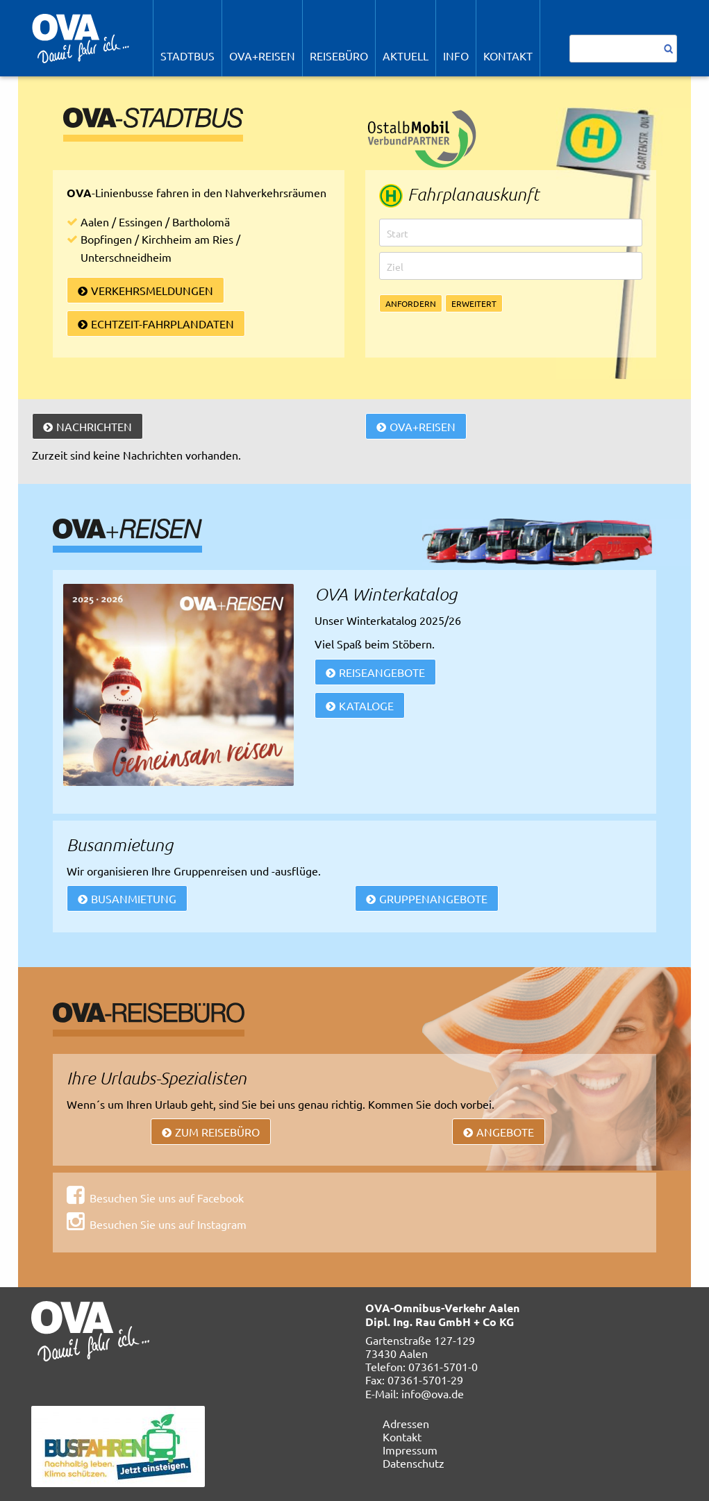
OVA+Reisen (423, 426)
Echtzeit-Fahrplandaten (162, 323)
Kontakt (402, 1436)
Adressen (406, 1423)
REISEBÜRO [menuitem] (339, 55)
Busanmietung (133, 898)
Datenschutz (413, 1463)
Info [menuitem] (456, 55)
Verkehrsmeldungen (152, 290)
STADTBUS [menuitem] (187, 55)
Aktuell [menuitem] (405, 55)
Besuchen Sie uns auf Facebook (167, 1198)
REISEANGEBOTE (382, 672)
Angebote (505, 1132)
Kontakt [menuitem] (508, 55)
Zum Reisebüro (217, 1132)
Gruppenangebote (433, 898)
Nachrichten (94, 426)
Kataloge (366, 705)
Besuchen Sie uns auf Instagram (168, 1224)
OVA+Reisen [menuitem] (262, 55)
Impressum (410, 1450)
